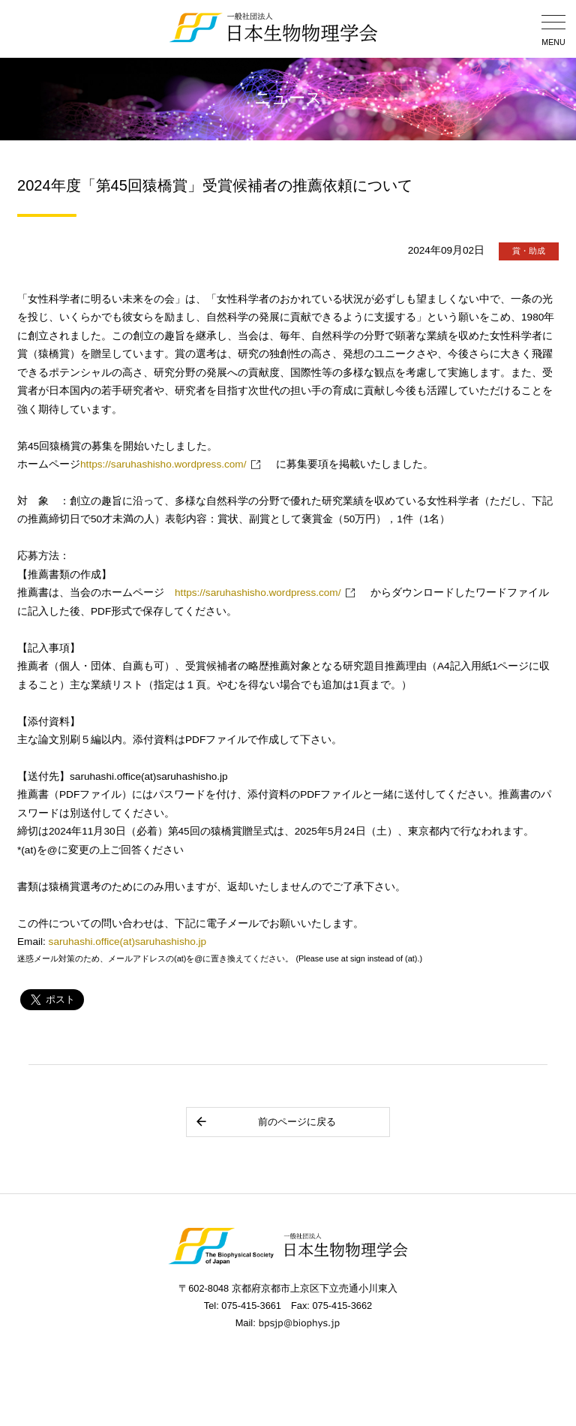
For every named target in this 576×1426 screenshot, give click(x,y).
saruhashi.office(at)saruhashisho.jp (128, 941)
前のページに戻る (265, 1122)
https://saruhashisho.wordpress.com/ (163, 464)
